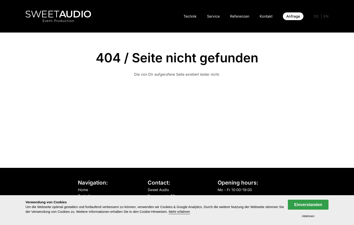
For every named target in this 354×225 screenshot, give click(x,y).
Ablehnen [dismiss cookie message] (308, 216)
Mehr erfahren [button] (179, 211)
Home (83, 190)
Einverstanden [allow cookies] (308, 204)
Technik (190, 16)
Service (213, 16)
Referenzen (239, 16)
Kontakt (266, 16)
